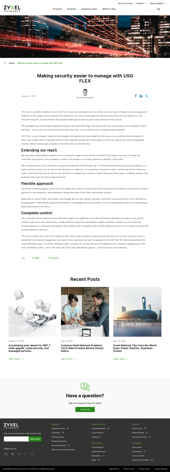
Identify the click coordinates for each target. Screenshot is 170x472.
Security (55, 258)
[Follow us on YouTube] (12, 455)
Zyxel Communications (140, 460)
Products (57, 9)
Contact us (85, 409)
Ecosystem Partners (139, 437)
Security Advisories (58, 445)
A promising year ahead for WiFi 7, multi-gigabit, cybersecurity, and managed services (30, 348)
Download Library (58, 437)
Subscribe (35, 439)
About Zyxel (136, 447)
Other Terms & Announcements (63, 450)
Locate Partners (98, 433)
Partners (140, 3)
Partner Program (138, 433)
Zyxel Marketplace (99, 428)
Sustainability (137, 451)
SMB (37, 258)
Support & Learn (89, 9)
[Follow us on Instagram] (31, 455)
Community (55, 433)
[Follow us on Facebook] (5, 455)
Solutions (71, 9)
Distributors (96, 437)
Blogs (94, 460)
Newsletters (96, 456)
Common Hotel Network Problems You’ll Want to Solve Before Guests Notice (82, 348)
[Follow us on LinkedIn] (19, 455)
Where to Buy (109, 9)
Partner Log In (137, 428)
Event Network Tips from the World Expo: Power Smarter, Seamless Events (134, 348)
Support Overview (58, 428)
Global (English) (156, 3)
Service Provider (125, 3)
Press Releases (98, 447)
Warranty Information (59, 441)
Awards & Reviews (98, 451)
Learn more (14, 359)
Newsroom (97, 443)
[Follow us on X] (25, 455)
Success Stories (138, 456)
